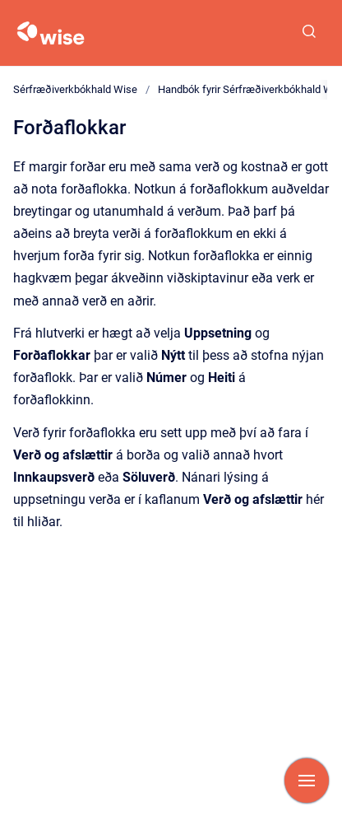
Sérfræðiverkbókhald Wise (75, 89)
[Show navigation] (306, 780)
